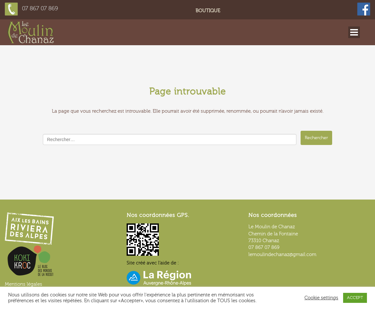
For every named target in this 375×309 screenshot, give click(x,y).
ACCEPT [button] (355, 297)
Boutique (208, 11)
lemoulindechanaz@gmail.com (282, 254)
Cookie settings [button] (321, 298)
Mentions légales (23, 284)
